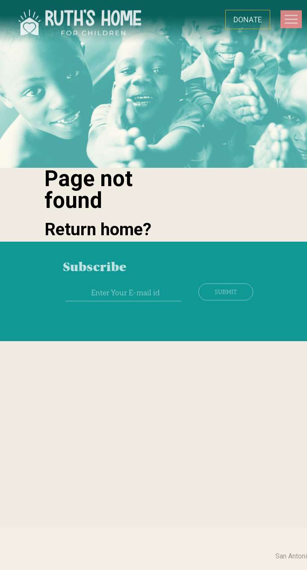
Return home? (97, 229)
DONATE (247, 19)
